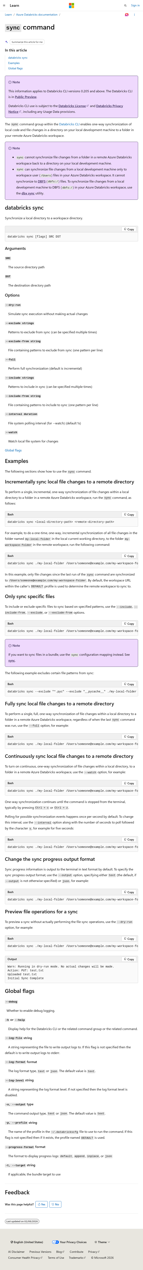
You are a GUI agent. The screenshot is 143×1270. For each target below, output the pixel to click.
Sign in (135, 5)
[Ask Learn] (127, 14)
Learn (8, 14)
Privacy (92, 1252)
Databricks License (72, 106)
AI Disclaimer (16, 1252)
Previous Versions (40, 1252)
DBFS (42, 181)
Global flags (15, 68)
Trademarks (76, 1258)
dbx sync (28, 193)
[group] (71, 563)
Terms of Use (56, 1258)
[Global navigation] (4, 5)
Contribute (76, 1252)
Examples (14, 63)
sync (11, 660)
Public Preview (25, 97)
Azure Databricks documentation (36, 14)
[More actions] (134, 14)
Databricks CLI (69, 124)
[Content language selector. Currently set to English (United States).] (27, 1242)
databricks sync (18, 57)
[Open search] (125, 5)
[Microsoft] (71, 5)
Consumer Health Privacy (24, 1258)
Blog (59, 1252)
